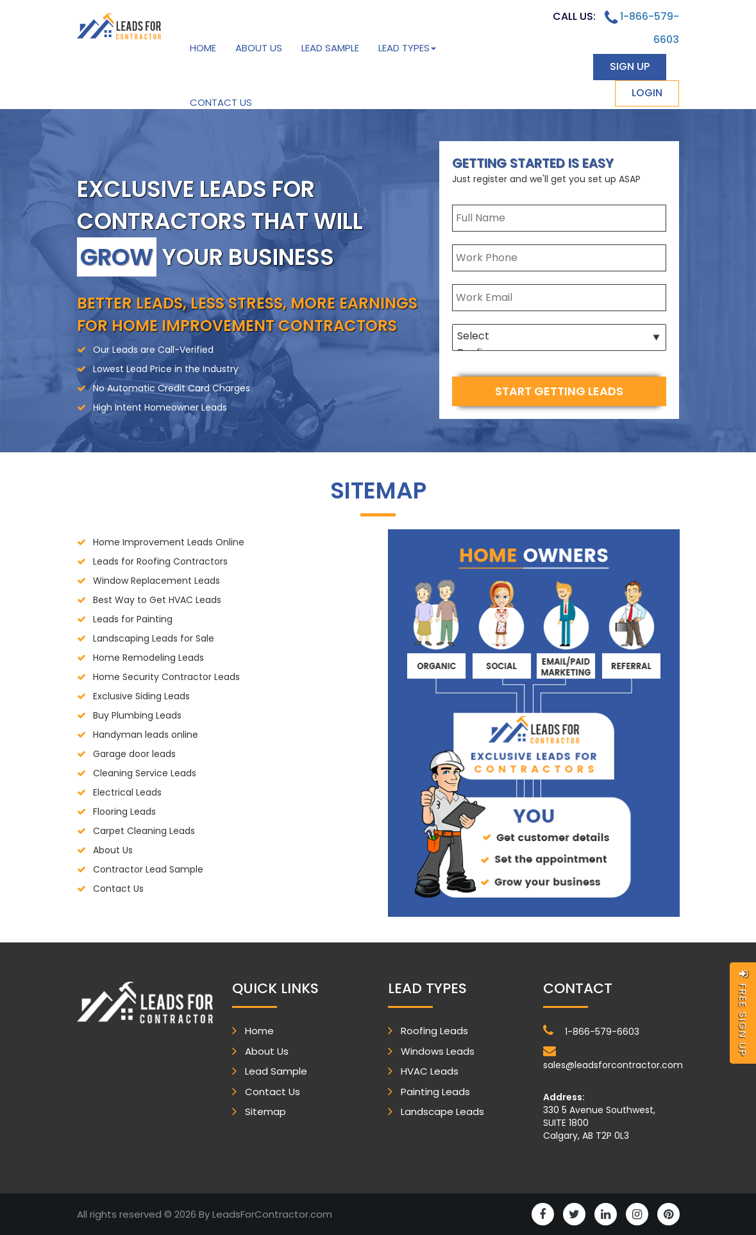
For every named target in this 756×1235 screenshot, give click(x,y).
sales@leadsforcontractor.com (611, 1057)
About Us (258, 48)
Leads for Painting (132, 619)
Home (203, 48)
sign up (630, 66)
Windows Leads (438, 1051)
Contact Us (221, 102)
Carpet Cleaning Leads (144, 830)
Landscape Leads (442, 1111)
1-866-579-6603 (591, 1031)
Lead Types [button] (407, 48)
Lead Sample (330, 48)
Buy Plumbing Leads (137, 715)
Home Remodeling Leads (148, 657)
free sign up (743, 1013)
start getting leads (559, 391)
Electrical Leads (127, 792)
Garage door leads (134, 753)
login (647, 92)
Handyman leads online (145, 734)
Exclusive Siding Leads (141, 696)
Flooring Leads (124, 811)
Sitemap (265, 1111)
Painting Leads (435, 1091)
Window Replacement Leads (156, 580)
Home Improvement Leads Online (168, 542)
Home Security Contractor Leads (166, 676)
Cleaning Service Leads (144, 773)
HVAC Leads (429, 1071)
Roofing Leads (434, 1030)
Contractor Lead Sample (148, 869)
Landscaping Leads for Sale (153, 638)
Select (559, 336)
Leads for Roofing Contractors (160, 561)
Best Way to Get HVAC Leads (157, 599)
